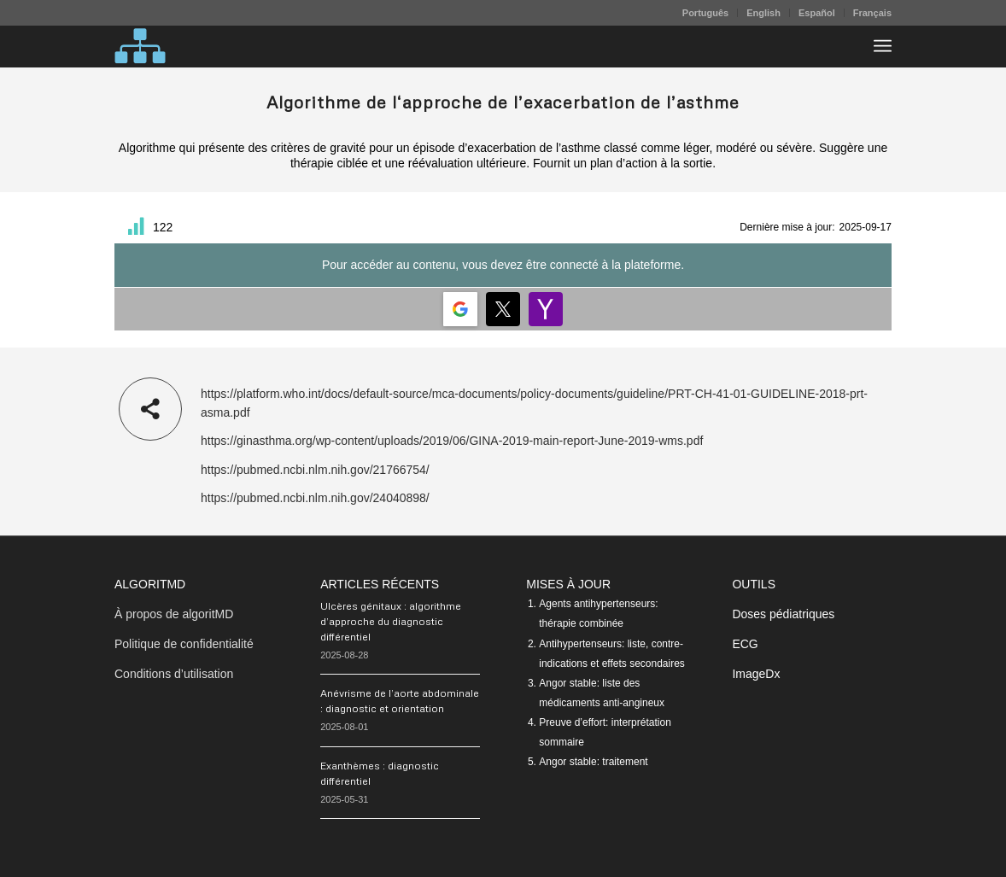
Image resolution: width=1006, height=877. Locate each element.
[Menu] (883, 46)
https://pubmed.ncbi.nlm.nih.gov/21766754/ (315, 470)
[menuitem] (706, 13)
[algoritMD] (140, 46)
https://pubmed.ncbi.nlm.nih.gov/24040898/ (315, 498)
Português (705, 13)
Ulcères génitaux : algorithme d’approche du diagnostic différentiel (390, 621)
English (763, 13)
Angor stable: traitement (593, 762)
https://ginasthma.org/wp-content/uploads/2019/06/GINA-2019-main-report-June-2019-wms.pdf (452, 440)
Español (816, 13)
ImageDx (756, 674)
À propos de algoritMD (173, 614)
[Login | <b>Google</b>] (460, 309)
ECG (744, 644)
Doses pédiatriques (783, 614)
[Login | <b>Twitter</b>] (503, 309)
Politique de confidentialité (184, 644)
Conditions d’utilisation (173, 674)
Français (872, 13)
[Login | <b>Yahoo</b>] (546, 309)
